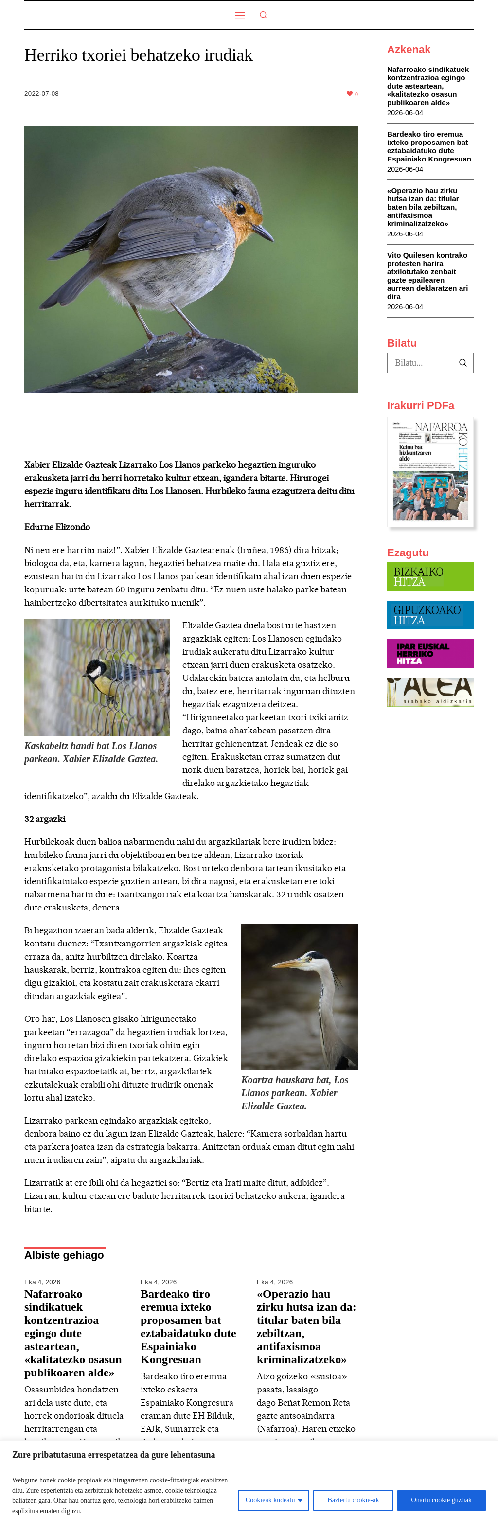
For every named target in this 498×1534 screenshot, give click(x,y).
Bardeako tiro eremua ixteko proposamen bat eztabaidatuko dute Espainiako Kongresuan (188, 1326)
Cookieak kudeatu (270, 1500)
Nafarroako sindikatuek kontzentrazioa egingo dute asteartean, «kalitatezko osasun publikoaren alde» (73, 1333)
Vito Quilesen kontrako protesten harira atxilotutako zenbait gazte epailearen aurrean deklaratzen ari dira (427, 276)
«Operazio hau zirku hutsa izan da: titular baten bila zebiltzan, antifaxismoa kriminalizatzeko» (423, 207)
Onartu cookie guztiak (441, 1500)
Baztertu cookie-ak (353, 1500)
